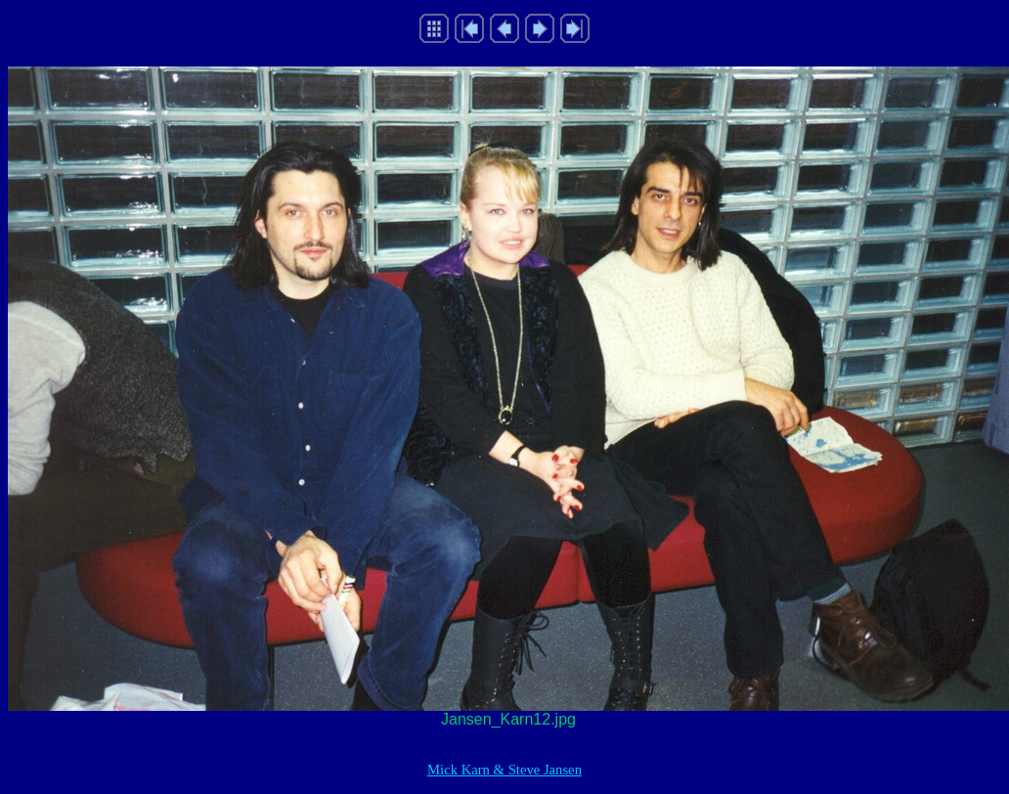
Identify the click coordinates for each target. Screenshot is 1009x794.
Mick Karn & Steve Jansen (504, 769)
